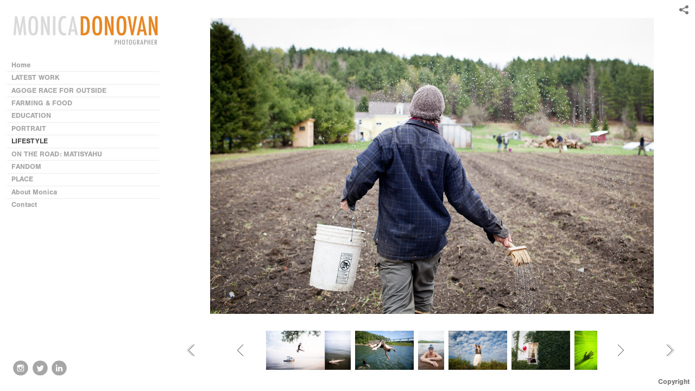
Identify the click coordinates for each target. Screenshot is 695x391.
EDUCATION (31, 115)
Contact (24, 204)
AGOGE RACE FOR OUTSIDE (58, 90)
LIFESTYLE (29, 141)
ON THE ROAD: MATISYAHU (56, 154)
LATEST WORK (35, 77)
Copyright (674, 381)
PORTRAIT (28, 128)
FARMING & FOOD (41, 103)
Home (21, 65)
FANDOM (26, 166)
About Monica (34, 192)
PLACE (22, 179)
